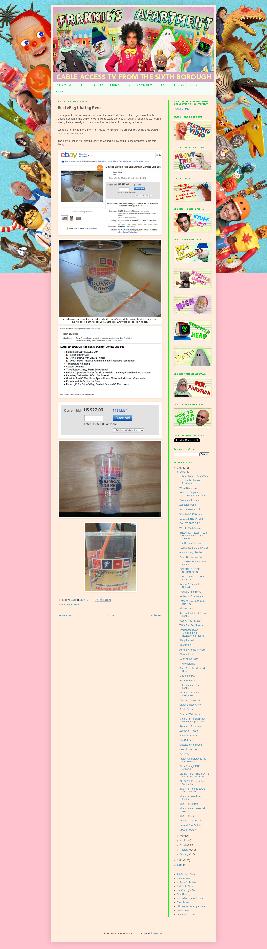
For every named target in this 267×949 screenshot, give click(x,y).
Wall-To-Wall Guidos (190, 528)
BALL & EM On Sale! (190, 509)
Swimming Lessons (189, 500)
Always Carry (186, 608)
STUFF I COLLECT (91, 85)
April (182, 840)
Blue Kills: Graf (187, 816)
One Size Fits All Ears (190, 700)
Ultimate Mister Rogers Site (191, 906)
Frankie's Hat (186, 709)
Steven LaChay (187, 830)
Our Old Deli (186, 740)
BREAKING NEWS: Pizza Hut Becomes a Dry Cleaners (193, 535)
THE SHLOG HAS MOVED (193, 475)
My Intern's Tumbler (187, 882)
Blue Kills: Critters (188, 804)
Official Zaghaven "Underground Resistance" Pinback (191, 633)
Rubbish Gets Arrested (191, 820)
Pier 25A (184, 754)
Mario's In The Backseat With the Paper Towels (192, 720)
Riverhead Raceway (190, 726)
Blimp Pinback (187, 640)
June (183, 471)
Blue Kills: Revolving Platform (190, 798)
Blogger (158, 933)
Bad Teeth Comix (186, 886)
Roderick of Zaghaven (191, 596)
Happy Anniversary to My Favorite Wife (192, 760)
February (185, 849)
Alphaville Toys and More (190, 898)
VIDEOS (194, 85)
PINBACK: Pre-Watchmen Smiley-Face (193, 782)
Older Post (156, 615)
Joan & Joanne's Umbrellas (193, 547)
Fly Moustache (187, 663)
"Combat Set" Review (190, 514)
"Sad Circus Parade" (190, 620)
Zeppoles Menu (187, 504)
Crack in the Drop (188, 749)
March (183, 845)
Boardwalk (185, 645)
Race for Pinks (187, 680)
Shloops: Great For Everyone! (189, 694)
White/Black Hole (188, 488)
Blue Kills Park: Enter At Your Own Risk (192, 790)
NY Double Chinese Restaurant (189, 482)
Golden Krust (184, 910)
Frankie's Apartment (190, 591)
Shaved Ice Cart (188, 654)
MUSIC (115, 85)
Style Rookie (183, 902)
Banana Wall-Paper (189, 714)
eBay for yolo (184, 878)
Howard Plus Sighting (190, 825)
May (182, 835)
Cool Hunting (183, 894)
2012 (180, 860)
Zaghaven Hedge (188, 730)
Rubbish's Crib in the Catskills (190, 585)
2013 (180, 467)
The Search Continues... (192, 543)
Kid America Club (186, 874)
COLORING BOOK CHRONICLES (189, 570)
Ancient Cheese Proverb (192, 649)
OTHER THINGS (172, 85)
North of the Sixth (188, 659)
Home (111, 615)
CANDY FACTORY (189, 523)
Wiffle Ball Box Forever (191, 625)
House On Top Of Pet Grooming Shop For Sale (193, 494)
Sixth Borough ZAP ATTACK (189, 767)
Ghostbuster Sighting (190, 744)
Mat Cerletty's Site (186, 890)
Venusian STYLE (188, 735)
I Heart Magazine (186, 914)
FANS (60, 91)
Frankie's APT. (181, 108)
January (184, 854)
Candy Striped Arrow (190, 704)
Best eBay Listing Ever (191, 557)
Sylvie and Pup (187, 675)
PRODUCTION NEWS (140, 85)
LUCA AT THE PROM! (191, 518)
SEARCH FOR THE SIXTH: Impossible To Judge (194, 775)
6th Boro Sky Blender (190, 552)
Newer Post (65, 615)
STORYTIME (64, 85)
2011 (180, 864)
